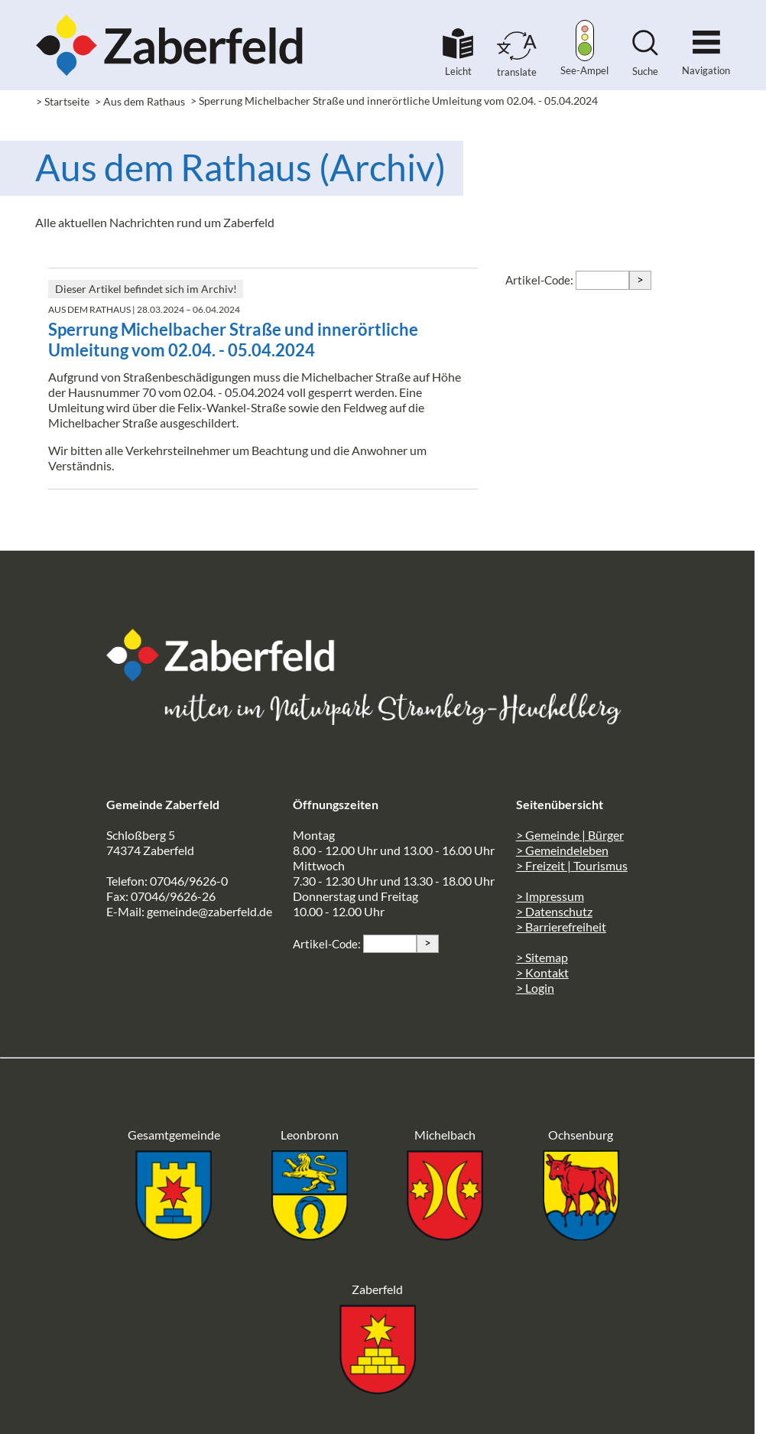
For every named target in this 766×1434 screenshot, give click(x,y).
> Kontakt (542, 972)
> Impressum (550, 896)
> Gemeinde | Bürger (570, 835)
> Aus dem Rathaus (140, 101)
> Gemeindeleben (562, 850)
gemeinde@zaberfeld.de (209, 911)
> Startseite (62, 101)
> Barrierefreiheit (561, 926)
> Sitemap (542, 957)
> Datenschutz (554, 911)
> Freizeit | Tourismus (572, 865)
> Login (535, 987)
